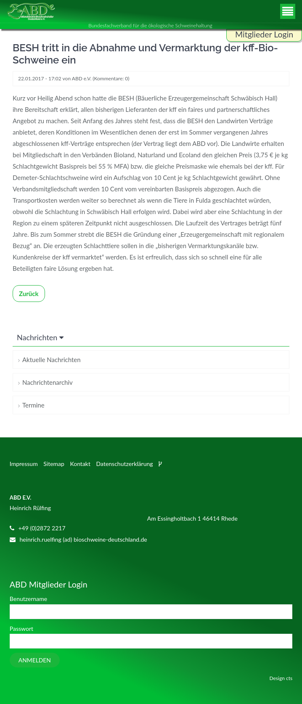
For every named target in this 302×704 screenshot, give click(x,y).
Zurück (29, 293)
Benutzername (28, 598)
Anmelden (35, 660)
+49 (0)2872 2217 (41, 528)
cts (289, 678)
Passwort (21, 628)
